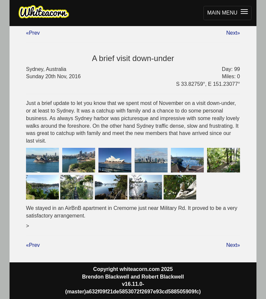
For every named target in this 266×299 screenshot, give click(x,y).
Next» (233, 33)
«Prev (33, 33)
